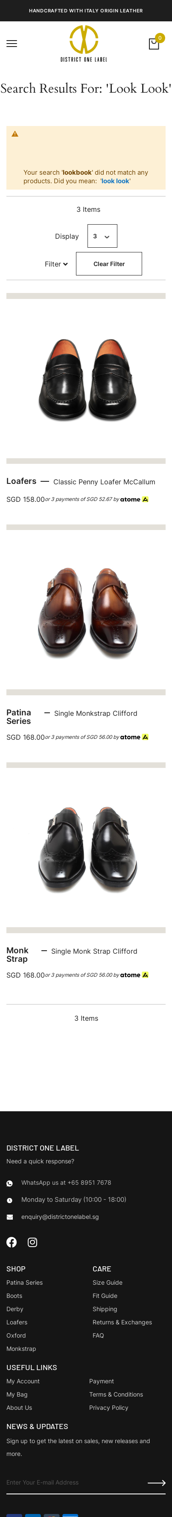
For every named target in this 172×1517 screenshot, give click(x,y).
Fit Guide (105, 1295)
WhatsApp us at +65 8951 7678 (66, 1182)
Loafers (16, 1322)
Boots (14, 1295)
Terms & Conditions (116, 1394)
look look (115, 181)
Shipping (105, 1308)
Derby (14, 1308)
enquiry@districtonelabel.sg (60, 1216)
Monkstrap (21, 1348)
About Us (19, 1407)
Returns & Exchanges (122, 1322)
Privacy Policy (108, 1407)
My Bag (17, 1394)
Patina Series (24, 1282)
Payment (101, 1381)
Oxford (16, 1335)
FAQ (98, 1335)
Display (67, 236)
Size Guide (107, 1282)
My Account (23, 1381)
